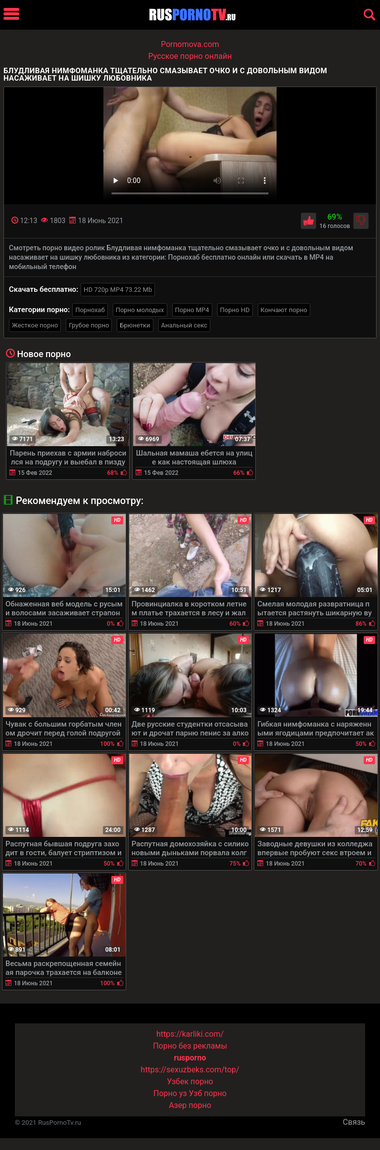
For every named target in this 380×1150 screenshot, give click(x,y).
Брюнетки (135, 325)
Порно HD (235, 310)
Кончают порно (284, 310)
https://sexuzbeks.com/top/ (190, 1069)
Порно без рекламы (190, 1046)
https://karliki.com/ (190, 1034)
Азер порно (190, 1105)
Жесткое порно (35, 325)
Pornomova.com (190, 44)
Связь (354, 1122)
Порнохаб (89, 310)
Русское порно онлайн (190, 56)
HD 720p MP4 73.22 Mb (118, 289)
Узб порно (208, 1093)
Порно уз (170, 1093)
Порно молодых (140, 310)
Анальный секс (184, 325)
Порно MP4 (192, 310)
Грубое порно (89, 325)
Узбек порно (190, 1081)
